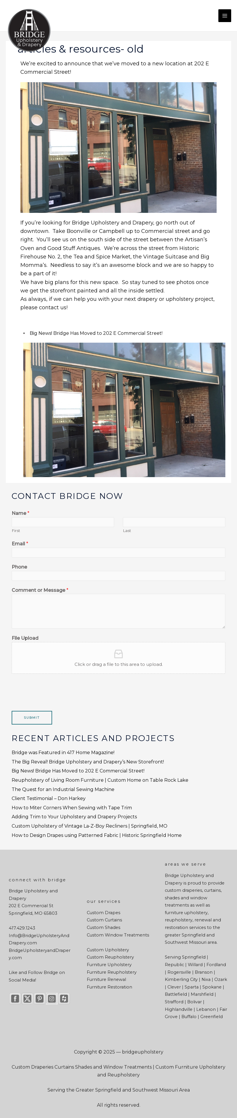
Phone (19, 567)
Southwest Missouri (185, 942)
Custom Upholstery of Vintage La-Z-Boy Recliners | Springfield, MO (89, 826)
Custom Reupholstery (110, 957)
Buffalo (189, 1016)
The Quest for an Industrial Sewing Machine (63, 789)
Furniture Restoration (109, 987)
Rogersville (179, 972)
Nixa (206, 979)
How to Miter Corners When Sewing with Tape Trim (72, 807)
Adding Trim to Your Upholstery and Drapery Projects (74, 816)
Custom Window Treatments (118, 935)
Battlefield (176, 994)
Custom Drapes (103, 912)
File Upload (25, 638)
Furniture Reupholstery (112, 972)
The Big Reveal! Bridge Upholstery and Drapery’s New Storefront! (88, 762)
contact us (52, 307)
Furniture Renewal (106, 979)
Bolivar (194, 1001)
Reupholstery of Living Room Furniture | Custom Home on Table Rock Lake (100, 780)
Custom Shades (103, 927)
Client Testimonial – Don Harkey (49, 798)
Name (20, 513)
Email (20, 544)
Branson (204, 972)
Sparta (192, 987)
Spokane (212, 987)
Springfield (193, 935)
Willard (195, 964)
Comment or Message (40, 590)
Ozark (220, 979)
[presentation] (56, 691)
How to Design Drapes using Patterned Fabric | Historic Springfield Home (97, 835)
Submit (32, 718)
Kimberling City (181, 979)
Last (127, 530)
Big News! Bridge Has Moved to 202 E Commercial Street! (96, 333)
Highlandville (178, 1009)
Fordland (216, 964)
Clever (174, 987)
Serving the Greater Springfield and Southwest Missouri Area (118, 1090)
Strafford (174, 1001)
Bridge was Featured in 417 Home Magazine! (63, 752)
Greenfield (211, 1016)
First (16, 530)
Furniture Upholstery (109, 964)
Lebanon (206, 1009)
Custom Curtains (104, 920)
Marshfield (202, 994)
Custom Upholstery (108, 949)
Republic (174, 964)
